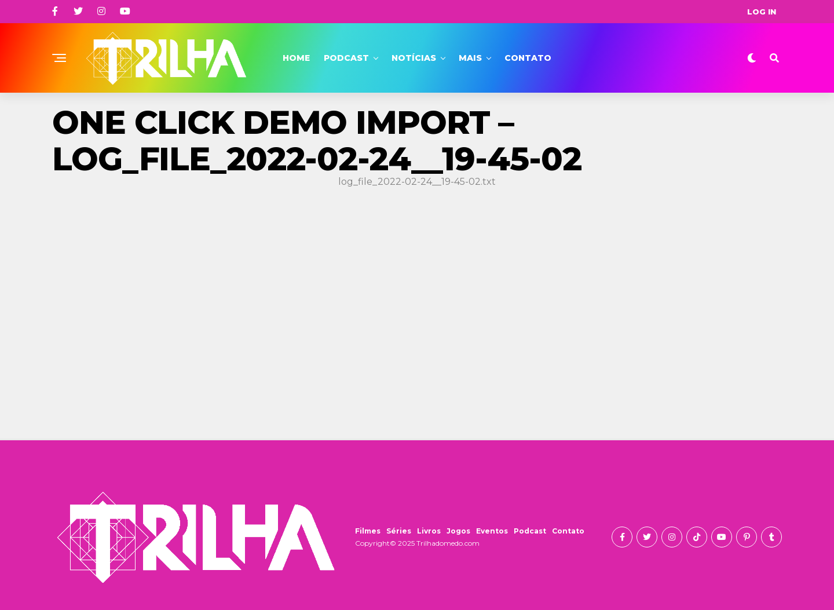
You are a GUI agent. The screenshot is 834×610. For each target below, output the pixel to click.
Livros (429, 531)
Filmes (368, 531)
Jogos (458, 531)
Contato (527, 58)
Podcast (346, 58)
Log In (761, 11)
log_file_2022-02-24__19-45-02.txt (417, 181)
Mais (470, 58)
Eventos (492, 531)
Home (296, 58)
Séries (398, 531)
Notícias (414, 58)
